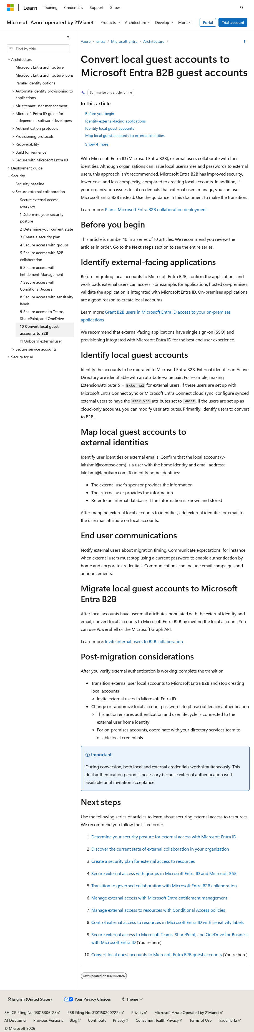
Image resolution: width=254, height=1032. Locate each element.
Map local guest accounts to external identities (125, 135)
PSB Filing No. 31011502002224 (94, 1012)
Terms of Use (201, 1020)
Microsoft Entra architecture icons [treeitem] (45, 75)
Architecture (153, 41)
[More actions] (245, 41)
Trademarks (228, 1020)
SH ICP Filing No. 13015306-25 (30, 1012)
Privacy (137, 1012)
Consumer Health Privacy (157, 1020)
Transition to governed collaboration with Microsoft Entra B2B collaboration (164, 885)
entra (100, 41)
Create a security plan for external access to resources (143, 861)
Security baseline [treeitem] (30, 183)
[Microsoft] (10, 7)
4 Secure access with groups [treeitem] (44, 245)
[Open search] (241, 8)
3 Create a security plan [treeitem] (40, 236)
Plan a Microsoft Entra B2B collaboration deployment (156, 209)
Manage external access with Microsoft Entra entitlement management (159, 898)
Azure (85, 41)
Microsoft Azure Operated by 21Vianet (187, 1012)
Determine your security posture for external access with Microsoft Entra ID (163, 836)
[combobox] (38, 48)
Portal (208, 22)
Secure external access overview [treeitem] (39, 203)
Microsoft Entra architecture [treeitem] (40, 67)
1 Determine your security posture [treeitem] (42, 218)
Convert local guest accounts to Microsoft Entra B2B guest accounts (156, 954)
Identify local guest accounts (109, 128)
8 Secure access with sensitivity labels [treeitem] (46, 300)
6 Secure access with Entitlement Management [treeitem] (41, 271)
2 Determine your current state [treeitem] (46, 229)
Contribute (97, 1020)
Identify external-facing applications (115, 121)
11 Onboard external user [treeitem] (41, 341)
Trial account (233, 22)
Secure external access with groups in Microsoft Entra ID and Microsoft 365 (164, 873)
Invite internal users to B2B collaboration (144, 641)
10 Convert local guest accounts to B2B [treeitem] (39, 330)
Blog (73, 1020)
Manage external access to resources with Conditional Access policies (158, 910)
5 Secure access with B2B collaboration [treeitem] (41, 256)
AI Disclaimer (15, 1020)
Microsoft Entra (124, 41)
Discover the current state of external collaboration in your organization (160, 849)
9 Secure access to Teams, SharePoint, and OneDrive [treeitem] (42, 315)
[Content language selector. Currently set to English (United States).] (29, 999)
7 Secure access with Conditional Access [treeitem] (38, 285)
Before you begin (99, 113)
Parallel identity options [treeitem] (35, 83)
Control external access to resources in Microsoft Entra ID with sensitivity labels (167, 922)
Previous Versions (48, 1020)
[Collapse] (68, 37)
